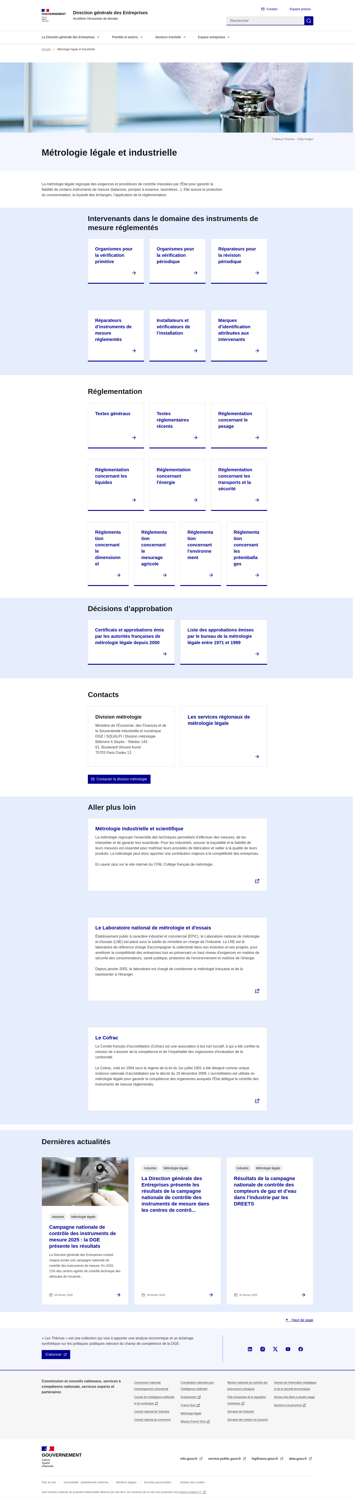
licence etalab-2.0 (191, 1492)
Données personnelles (157, 1482)
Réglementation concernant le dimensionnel (108, 548)
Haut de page (301, 1320)
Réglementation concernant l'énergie (174, 476)
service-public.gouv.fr (225, 1458)
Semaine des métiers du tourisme (247, 1419)
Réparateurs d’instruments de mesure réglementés (113, 330)
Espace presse (300, 9)
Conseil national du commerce (152, 1419)
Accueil (46, 49)
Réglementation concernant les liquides (112, 476)
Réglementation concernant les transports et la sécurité (235, 479)
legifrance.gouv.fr (265, 1458)
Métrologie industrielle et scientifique (139, 828)
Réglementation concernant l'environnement (200, 545)
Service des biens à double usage (294, 1397)
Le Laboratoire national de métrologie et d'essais (153, 928)
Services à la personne (288, 1405)
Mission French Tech (193, 1421)
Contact (271, 9)
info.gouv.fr (189, 1458)
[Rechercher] (265, 20)
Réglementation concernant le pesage (235, 420)
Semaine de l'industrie (240, 1411)
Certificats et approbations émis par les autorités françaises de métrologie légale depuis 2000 (129, 636)
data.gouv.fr (298, 1458)
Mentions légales (126, 1482)
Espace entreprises (211, 37)
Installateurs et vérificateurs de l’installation (173, 327)
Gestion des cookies (192, 1482)
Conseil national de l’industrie (151, 1411)
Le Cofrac (106, 1038)
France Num (188, 1405)
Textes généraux (112, 413)
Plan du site (49, 1482)
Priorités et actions (125, 37)
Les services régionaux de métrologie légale (219, 720)
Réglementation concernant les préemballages (246, 548)
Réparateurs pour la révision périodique (237, 255)
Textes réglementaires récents (173, 420)
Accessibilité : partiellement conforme (86, 1482)
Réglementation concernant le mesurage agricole (154, 548)
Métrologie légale (191, 1413)
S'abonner (53, 1354)
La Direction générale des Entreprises (68, 37)
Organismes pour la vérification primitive (114, 255)
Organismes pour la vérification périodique (175, 255)
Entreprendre (189, 1397)
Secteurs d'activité (168, 37)
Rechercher (308, 20)
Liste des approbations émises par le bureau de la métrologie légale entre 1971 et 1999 (220, 636)
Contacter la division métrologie (121, 779)
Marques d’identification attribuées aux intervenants (234, 330)
